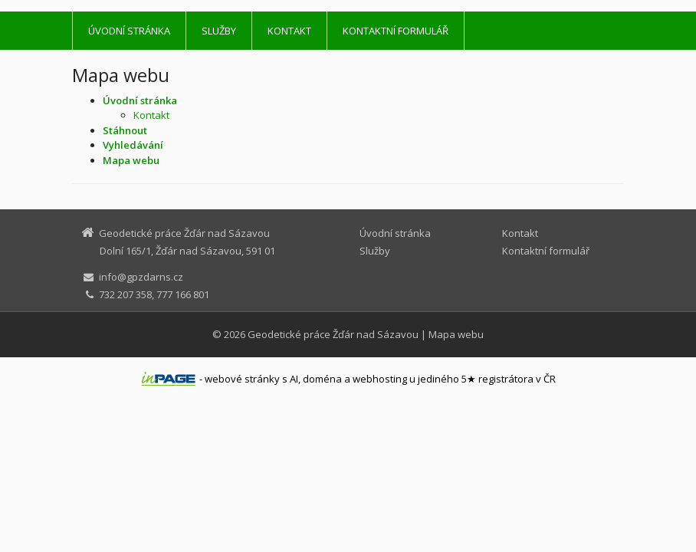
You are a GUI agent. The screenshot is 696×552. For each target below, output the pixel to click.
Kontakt (289, 31)
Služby (219, 31)
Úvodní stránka (129, 31)
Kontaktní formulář (395, 31)
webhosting (380, 379)
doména (322, 379)
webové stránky (242, 379)
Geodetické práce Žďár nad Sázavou (333, 334)
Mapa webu (456, 334)
